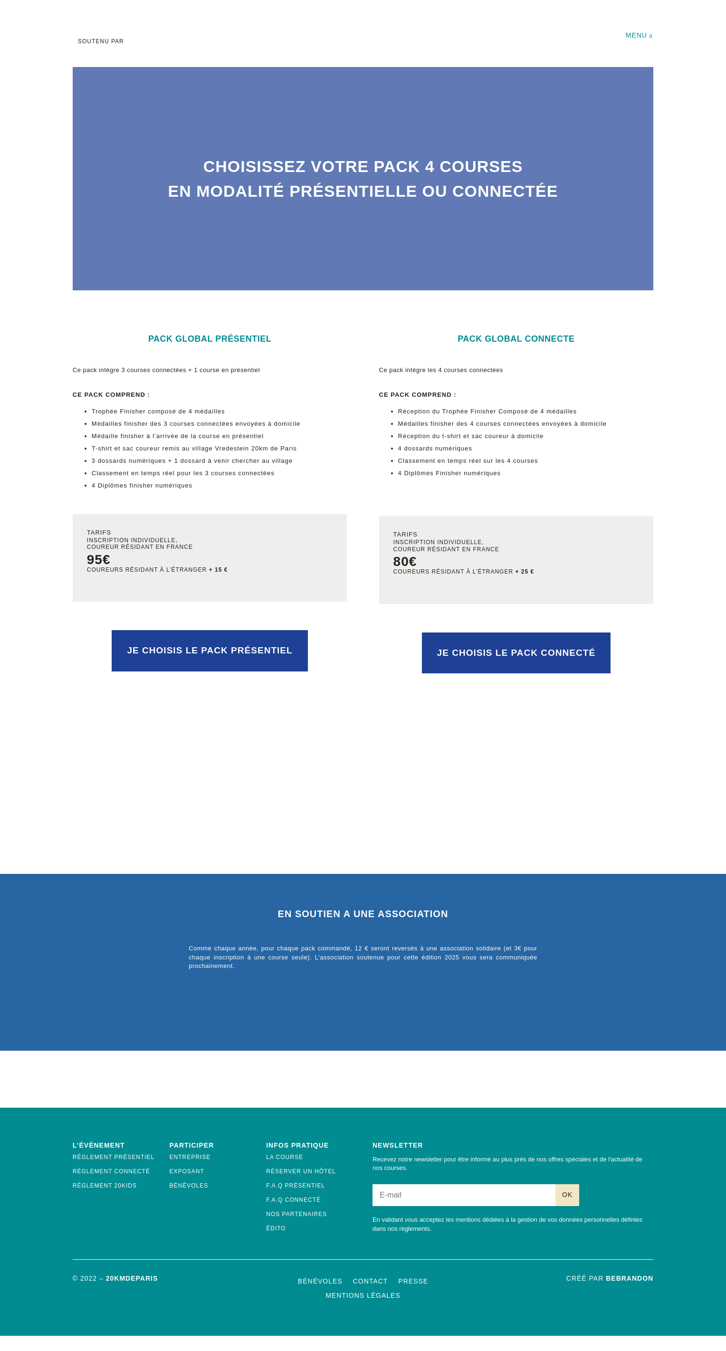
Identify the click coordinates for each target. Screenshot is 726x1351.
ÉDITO (276, 1243)
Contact (370, 1296)
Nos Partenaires (296, 1229)
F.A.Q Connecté (293, 1214)
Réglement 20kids (105, 1200)
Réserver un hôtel (301, 1186)
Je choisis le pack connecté (516, 667)
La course (284, 1172)
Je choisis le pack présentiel (209, 665)
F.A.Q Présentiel (295, 1200)
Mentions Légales (363, 1310)
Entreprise (190, 1172)
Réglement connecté (111, 1186)
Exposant (187, 1186)
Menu (636, 35)
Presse (413, 1296)
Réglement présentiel (113, 1172)
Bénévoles (189, 1200)
